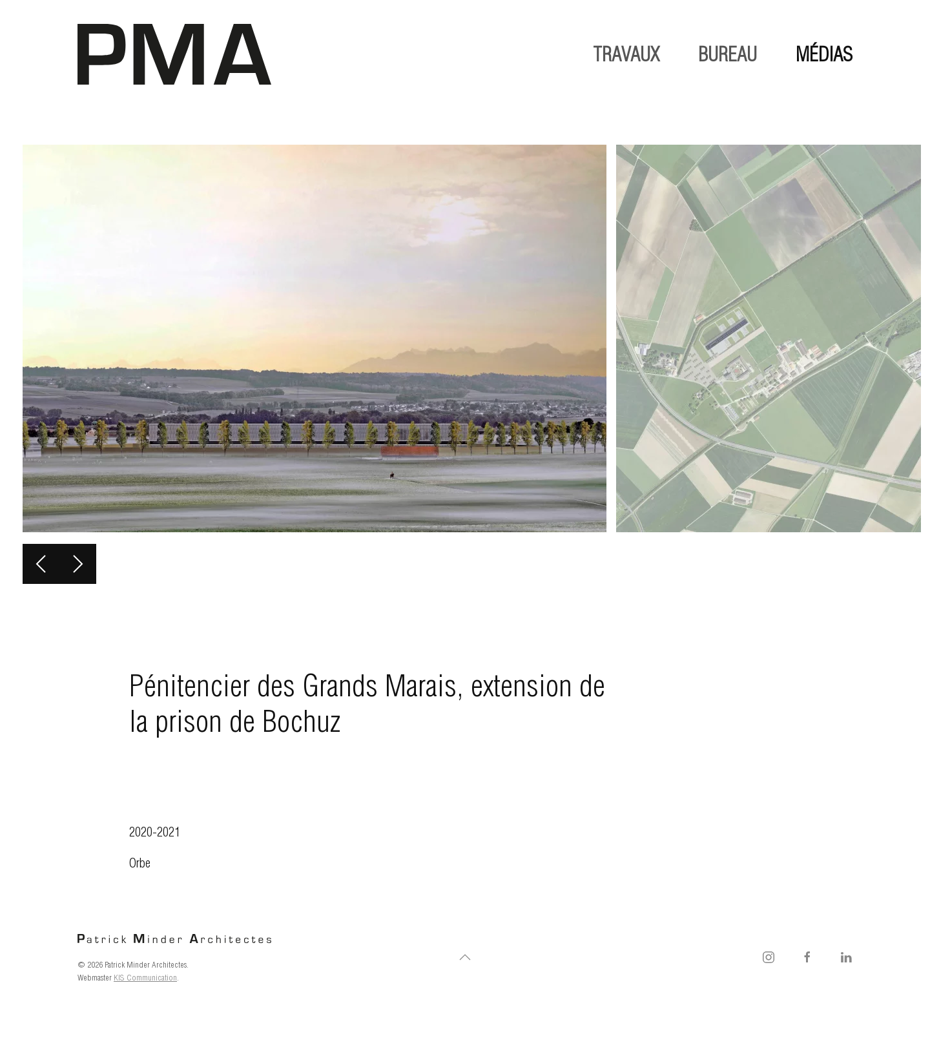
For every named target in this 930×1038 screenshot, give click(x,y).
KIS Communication (145, 977)
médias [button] (824, 54)
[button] (41, 564)
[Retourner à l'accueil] (174, 54)
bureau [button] (727, 54)
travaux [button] (626, 54)
